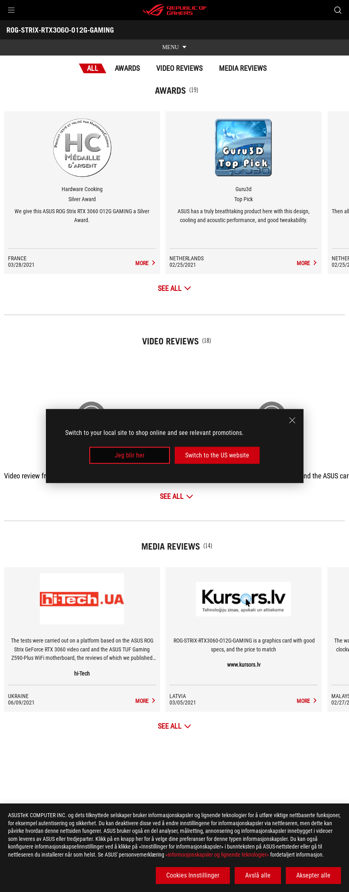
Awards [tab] (127, 68)
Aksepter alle (313, 875)
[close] (292, 420)
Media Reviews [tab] (242, 68)
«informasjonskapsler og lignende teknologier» (217, 854)
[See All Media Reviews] (174, 726)
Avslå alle (258, 875)
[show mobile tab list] (174, 47)
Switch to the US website (217, 455)
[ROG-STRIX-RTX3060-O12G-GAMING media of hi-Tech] (164, 701)
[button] (11, 10)
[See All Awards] (174, 288)
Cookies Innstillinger (192, 875)
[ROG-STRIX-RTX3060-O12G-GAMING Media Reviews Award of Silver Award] (164, 263)
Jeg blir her (130, 455)
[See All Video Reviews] (176, 496)
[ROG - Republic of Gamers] (174, 10)
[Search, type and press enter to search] (338, 10)
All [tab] (92, 68)
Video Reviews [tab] (179, 68)
